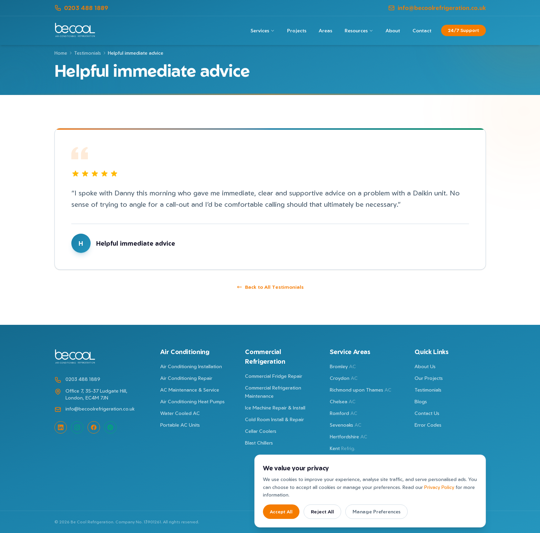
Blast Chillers (259, 443)
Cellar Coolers (260, 431)
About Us (425, 366)
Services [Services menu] (263, 30)
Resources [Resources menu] (359, 30)
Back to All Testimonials (270, 291)
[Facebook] (94, 427)
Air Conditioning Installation (191, 366)
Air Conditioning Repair (186, 378)
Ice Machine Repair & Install (275, 408)
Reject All (322, 511)
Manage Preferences (376, 511)
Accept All (281, 511)
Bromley (343, 366)
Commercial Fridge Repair (273, 376)
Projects (296, 30)
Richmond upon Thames (360, 390)
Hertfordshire (348, 436)
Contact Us (427, 413)
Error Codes (428, 425)
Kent (342, 448)
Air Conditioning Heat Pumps (192, 401)
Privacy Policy (439, 487)
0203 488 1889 (81, 7)
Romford (343, 413)
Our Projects (429, 378)
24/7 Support (463, 30)
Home (60, 53)
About (393, 30)
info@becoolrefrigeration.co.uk (437, 7)
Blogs (421, 401)
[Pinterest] (110, 427)
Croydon (344, 378)
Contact (421, 30)
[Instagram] (77, 427)
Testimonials (87, 53)
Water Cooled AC (180, 413)
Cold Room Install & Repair (274, 419)
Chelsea (343, 401)
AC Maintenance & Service (189, 390)
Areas (325, 30)
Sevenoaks (345, 425)
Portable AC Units (180, 425)
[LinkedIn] (60, 427)
